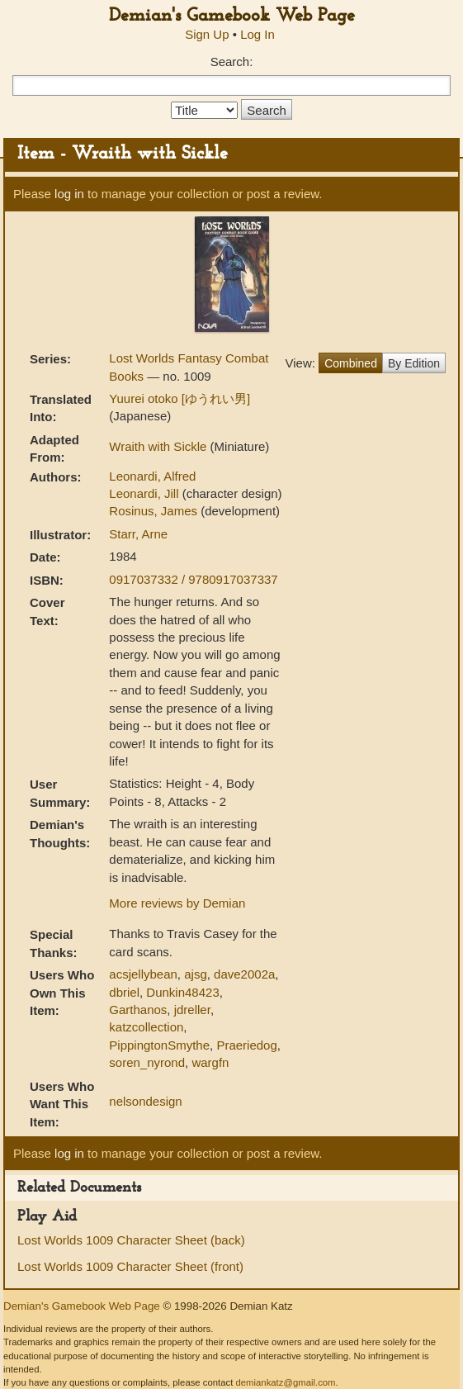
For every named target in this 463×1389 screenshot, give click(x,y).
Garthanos (138, 1010)
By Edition (414, 363)
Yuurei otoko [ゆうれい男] (179, 398)
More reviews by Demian (177, 903)
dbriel (124, 992)
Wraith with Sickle (159, 446)
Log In (257, 34)
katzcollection (146, 1027)
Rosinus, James (155, 511)
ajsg (195, 974)
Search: (231, 62)
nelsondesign (145, 1101)
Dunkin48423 (182, 992)
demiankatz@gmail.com (285, 1382)
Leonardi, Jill (145, 493)
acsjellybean (143, 974)
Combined (350, 363)
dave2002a (244, 974)
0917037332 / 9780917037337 (193, 579)
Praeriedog (246, 1045)
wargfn (210, 1062)
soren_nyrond (147, 1062)
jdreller (192, 1010)
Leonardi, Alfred (152, 476)
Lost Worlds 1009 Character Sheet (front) (130, 1266)
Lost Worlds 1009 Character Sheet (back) (131, 1240)
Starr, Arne (138, 534)
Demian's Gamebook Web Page (232, 16)
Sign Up (207, 34)
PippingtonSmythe (159, 1045)
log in (69, 194)
